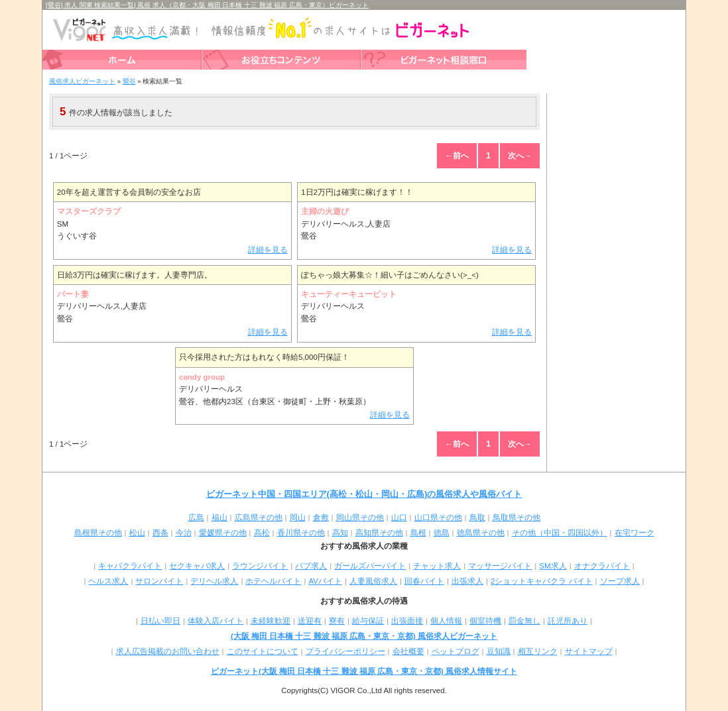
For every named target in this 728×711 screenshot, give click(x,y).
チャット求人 (437, 566)
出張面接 (407, 621)
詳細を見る (268, 250)
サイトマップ (589, 651)
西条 (160, 533)
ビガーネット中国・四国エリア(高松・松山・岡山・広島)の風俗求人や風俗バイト (364, 494)
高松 (262, 533)
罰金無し (524, 621)
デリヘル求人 (214, 581)
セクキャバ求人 (197, 566)
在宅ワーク (634, 533)
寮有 (337, 621)
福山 (219, 517)
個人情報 (446, 621)
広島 (196, 517)
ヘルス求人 (108, 581)
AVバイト (325, 581)
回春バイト (424, 581)
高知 (340, 533)
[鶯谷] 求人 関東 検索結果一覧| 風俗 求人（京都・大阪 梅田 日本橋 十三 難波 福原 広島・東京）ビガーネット (207, 5)
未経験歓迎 (270, 621)
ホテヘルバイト (273, 581)
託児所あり (567, 621)
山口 (399, 517)
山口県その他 (438, 517)
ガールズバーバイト (370, 566)
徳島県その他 (481, 533)
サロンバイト (159, 581)
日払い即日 (160, 621)
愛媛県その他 (223, 533)
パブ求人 (311, 566)
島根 (418, 533)
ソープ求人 (620, 581)
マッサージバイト (500, 566)
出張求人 (467, 581)
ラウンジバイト (260, 566)
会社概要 (408, 651)
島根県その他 (98, 533)
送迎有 (310, 621)
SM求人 (552, 566)
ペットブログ (455, 651)
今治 (184, 533)
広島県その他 (258, 517)
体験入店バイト (215, 621)
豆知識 (499, 651)
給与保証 (368, 621)
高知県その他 (379, 533)
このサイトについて (262, 651)
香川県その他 (301, 533)
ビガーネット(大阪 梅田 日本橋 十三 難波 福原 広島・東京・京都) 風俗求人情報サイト (364, 671)
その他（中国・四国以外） (559, 533)
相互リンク (538, 651)
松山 (137, 533)
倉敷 (321, 517)
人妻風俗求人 (373, 581)
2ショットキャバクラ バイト (542, 581)
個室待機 (485, 621)
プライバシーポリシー (345, 651)
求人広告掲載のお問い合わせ (167, 651)
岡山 (298, 517)
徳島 (442, 533)
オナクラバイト (602, 566)
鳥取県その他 (516, 517)
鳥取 (477, 517)
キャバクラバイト (130, 566)
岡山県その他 (360, 517)
